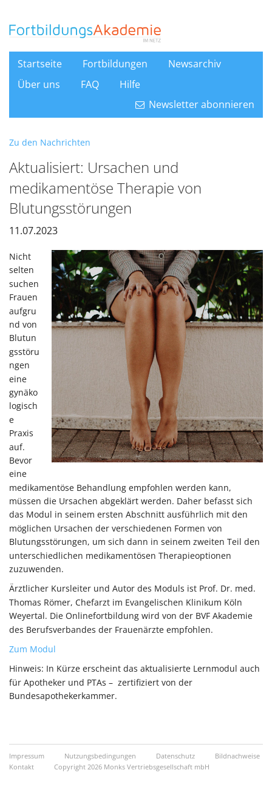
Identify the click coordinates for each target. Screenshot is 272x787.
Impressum (27, 755)
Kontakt (22, 766)
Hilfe (130, 84)
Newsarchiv (194, 63)
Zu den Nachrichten (49, 142)
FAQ (90, 84)
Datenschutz (176, 755)
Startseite (40, 63)
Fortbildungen (115, 63)
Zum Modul (32, 649)
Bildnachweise (237, 755)
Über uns (39, 84)
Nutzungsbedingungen (101, 755)
